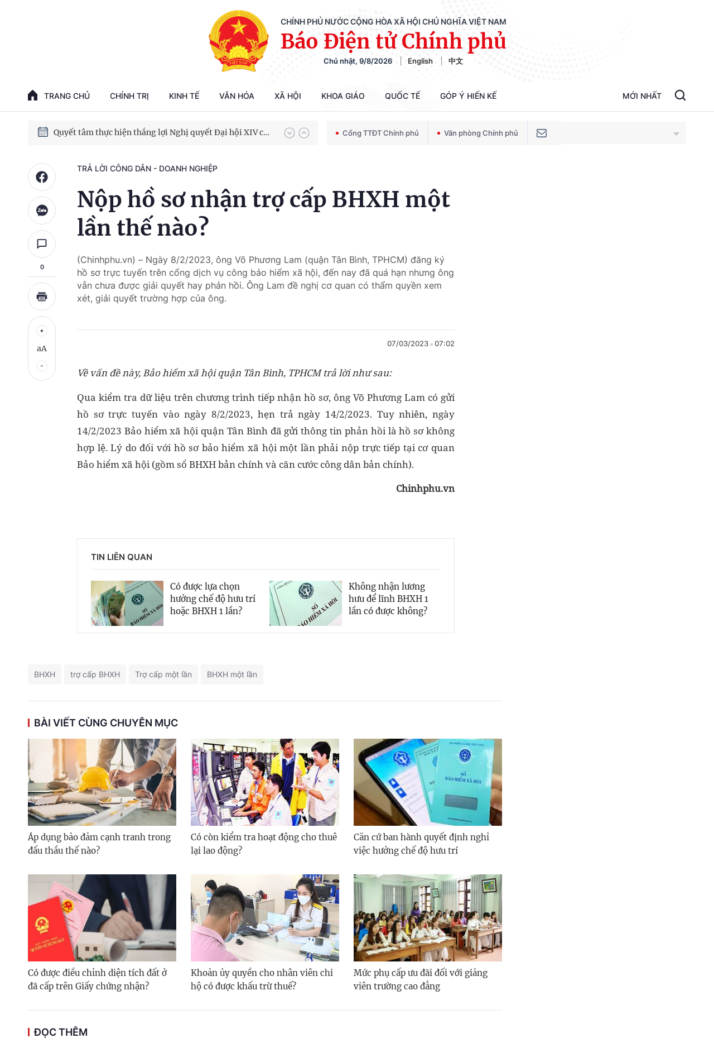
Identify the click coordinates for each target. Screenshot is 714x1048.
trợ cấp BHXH (95, 674)
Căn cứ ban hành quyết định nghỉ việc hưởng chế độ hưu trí (421, 844)
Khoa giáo (343, 96)
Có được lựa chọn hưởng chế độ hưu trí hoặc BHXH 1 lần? (212, 598)
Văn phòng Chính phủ (477, 132)
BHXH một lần (232, 674)
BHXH (44, 674)
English (420, 60)
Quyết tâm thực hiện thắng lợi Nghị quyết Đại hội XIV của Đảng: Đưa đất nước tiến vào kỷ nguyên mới (163, 132)
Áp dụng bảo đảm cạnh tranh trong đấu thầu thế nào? (99, 844)
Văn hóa (236, 96)
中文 (455, 60)
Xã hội (287, 96)
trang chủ (59, 95)
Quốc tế (402, 96)
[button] (289, 132)
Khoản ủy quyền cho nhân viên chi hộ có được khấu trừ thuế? (262, 980)
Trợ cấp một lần (163, 674)
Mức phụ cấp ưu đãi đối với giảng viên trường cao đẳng (421, 980)
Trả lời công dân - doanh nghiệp (147, 168)
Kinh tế (184, 96)
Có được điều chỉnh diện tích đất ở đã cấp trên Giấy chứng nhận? (97, 980)
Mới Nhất (642, 96)
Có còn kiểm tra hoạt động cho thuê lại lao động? (264, 844)
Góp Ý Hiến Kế (468, 96)
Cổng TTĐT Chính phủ (377, 132)
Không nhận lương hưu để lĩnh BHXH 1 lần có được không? (388, 598)
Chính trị (129, 96)
